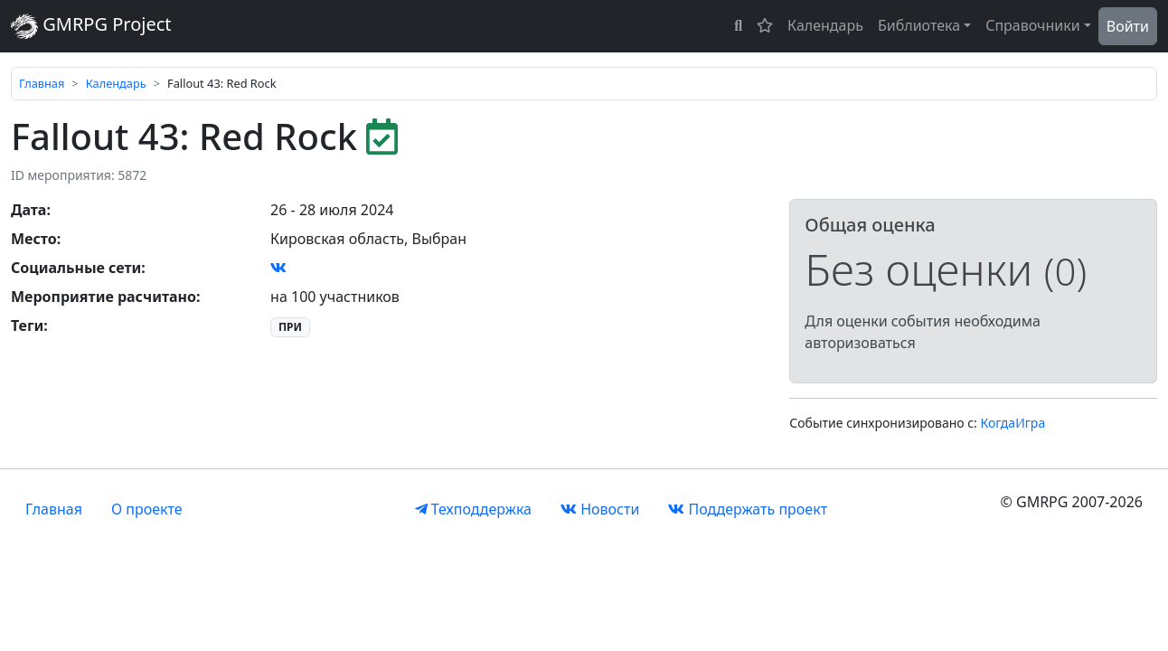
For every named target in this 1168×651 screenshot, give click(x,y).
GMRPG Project (91, 26)
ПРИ (290, 327)
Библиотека (919, 25)
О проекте (147, 509)
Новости (599, 509)
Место (34, 239)
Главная (41, 83)
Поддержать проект (747, 509)
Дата (28, 210)
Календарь (825, 25)
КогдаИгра (1013, 422)
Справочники (1032, 25)
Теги (27, 325)
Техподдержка (473, 509)
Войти (1128, 26)
